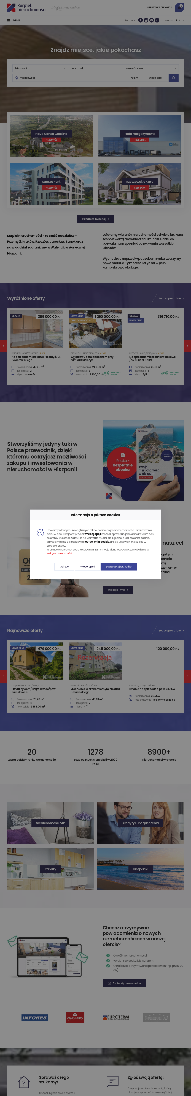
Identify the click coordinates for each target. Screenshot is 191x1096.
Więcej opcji (87, 566)
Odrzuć (64, 566)
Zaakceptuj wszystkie (118, 566)
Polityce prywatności (59, 553)
